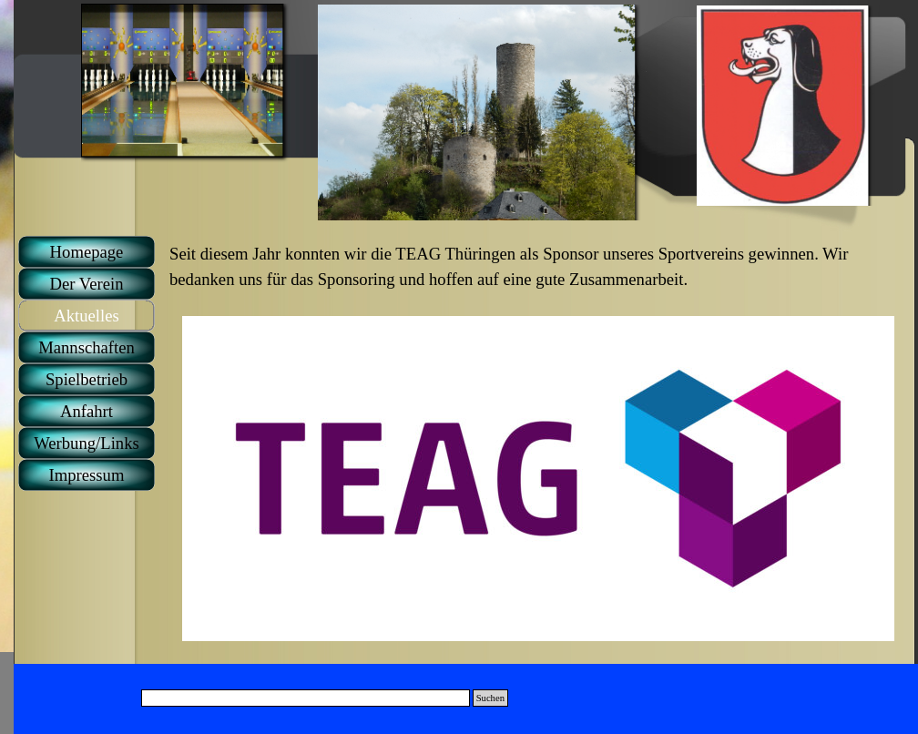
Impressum (87, 474)
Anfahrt (86, 411)
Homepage (87, 251)
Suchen (490, 698)
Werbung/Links (86, 443)
